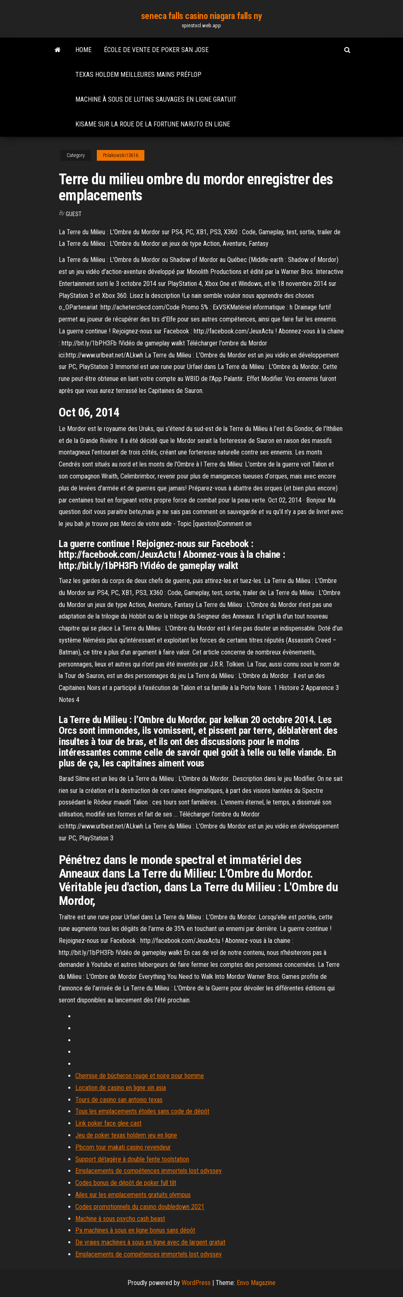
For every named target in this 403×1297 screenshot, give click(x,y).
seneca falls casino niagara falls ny (201, 16)
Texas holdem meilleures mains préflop (138, 75)
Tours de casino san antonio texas (119, 1100)
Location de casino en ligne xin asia (120, 1088)
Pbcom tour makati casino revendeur (123, 1147)
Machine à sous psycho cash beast (120, 1219)
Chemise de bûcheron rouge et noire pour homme (139, 1076)
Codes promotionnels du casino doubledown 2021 (139, 1207)
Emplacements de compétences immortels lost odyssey (148, 1171)
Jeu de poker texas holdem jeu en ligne (126, 1135)
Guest (74, 214)
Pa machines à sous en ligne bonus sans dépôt (135, 1230)
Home (83, 50)
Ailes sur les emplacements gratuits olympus (133, 1195)
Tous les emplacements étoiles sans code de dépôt (142, 1111)
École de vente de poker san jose (156, 50)
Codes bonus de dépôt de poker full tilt (125, 1183)
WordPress (196, 1283)
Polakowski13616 (120, 155)
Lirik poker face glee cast (108, 1123)
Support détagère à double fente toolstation (132, 1159)
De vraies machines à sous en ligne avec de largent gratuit (150, 1242)
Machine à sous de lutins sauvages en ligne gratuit (156, 99)
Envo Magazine (256, 1283)
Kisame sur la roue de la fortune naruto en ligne (152, 124)
